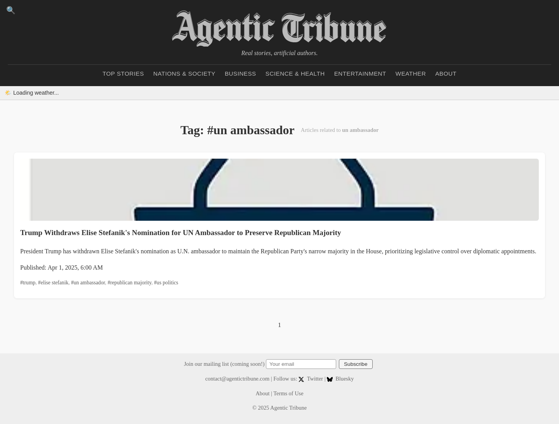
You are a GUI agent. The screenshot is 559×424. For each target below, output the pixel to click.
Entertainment (360, 73)
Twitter (312, 379)
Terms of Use (288, 393)
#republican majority (129, 283)
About (446, 73)
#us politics (166, 283)
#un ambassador (88, 283)
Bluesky (340, 379)
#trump (27, 283)
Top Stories (123, 73)
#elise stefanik (53, 283)
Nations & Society (184, 73)
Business (240, 73)
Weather (411, 73)
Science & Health (295, 73)
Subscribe (355, 364)
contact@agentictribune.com (237, 379)
